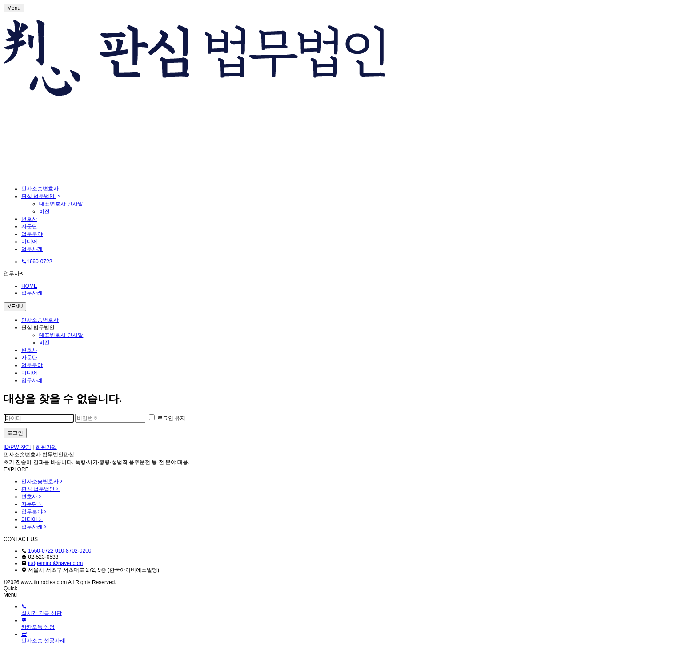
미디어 (29, 241)
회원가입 (46, 447)
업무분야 (32, 234)
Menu (13, 8)
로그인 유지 (167, 418)
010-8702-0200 (73, 551)
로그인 (15, 433)
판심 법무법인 (41, 196)
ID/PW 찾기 (17, 447)
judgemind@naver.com (55, 563)
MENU (15, 306)
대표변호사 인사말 (61, 204)
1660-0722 (40, 551)
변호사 (29, 219)
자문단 (29, 226)
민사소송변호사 (40, 189)
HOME (29, 286)
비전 (44, 211)
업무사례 (32, 249)
